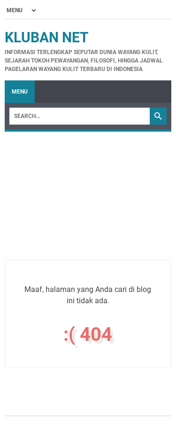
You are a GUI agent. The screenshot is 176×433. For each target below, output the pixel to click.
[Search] (79, 116)
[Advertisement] (88, 206)
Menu (20, 91)
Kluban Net (47, 37)
